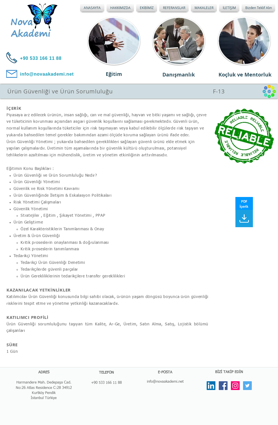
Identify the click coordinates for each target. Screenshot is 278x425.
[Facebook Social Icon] (223, 385)
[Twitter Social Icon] (247, 385)
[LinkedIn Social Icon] (211, 385)
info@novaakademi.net (165, 382)
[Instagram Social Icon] (235, 385)
